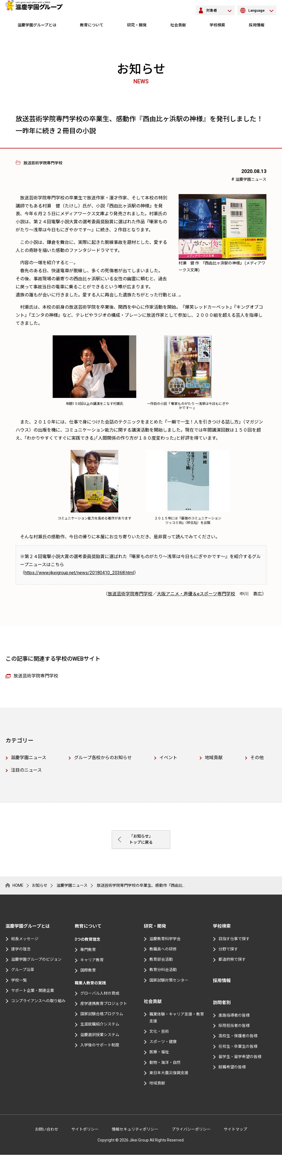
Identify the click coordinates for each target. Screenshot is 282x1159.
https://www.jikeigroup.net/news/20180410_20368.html (79, 572)
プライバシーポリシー (191, 1133)
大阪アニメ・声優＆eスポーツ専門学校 (196, 593)
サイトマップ (235, 1133)
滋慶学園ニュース (250, 179)
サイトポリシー (85, 1133)
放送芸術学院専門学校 (130, 593)
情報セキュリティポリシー (135, 1133)
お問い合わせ (46, 1133)
